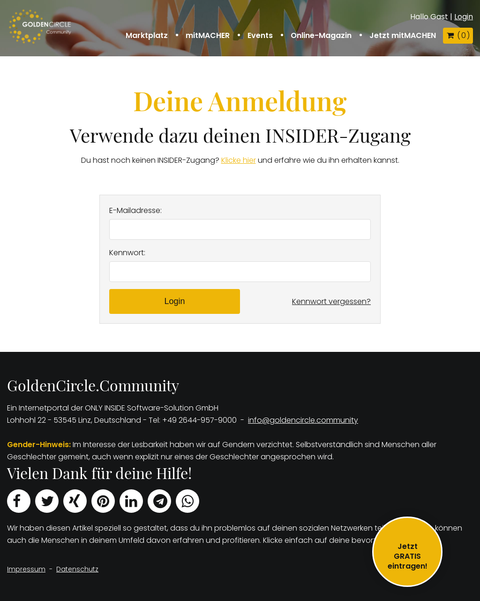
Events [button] (260, 35)
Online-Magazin (321, 35)
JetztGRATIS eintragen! (408, 556)
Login (463, 16)
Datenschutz (77, 569)
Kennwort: (127, 252)
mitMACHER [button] (208, 35)
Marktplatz (147, 35)
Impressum (26, 569)
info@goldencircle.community (303, 420)
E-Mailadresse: (135, 210)
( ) (458, 35)
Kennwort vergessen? (331, 301)
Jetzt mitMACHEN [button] (402, 35)
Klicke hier (238, 160)
